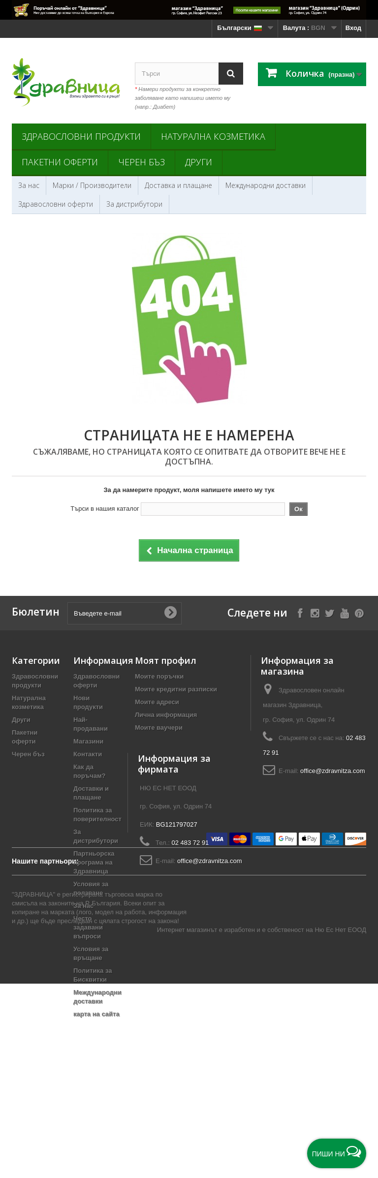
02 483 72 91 (190, 898)
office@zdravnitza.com (332, 771)
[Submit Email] (170, 613)
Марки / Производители (92, 185)
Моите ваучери (159, 727)
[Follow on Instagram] (315, 612)
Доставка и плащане (178, 185)
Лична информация (166, 714)
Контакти (87, 754)
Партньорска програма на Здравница (93, 862)
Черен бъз (141, 162)
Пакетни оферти (60, 162)
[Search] (231, 73)
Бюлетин (36, 612)
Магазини (88, 741)
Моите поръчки (159, 676)
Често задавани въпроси (88, 927)
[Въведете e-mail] (124, 613)
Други (198, 162)
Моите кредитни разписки (176, 689)
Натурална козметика (213, 136)
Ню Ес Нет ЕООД (340, 1124)
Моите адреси (157, 702)
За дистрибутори (134, 204)
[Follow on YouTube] (344, 612)
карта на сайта (96, 1014)
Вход (353, 27)
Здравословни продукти (81, 136)
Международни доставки (265, 185)
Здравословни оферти (55, 204)
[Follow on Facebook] (300, 612)
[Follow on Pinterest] (359, 612)
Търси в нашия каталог (104, 508)
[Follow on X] (329, 612)
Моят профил (165, 660)
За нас (28, 185)
